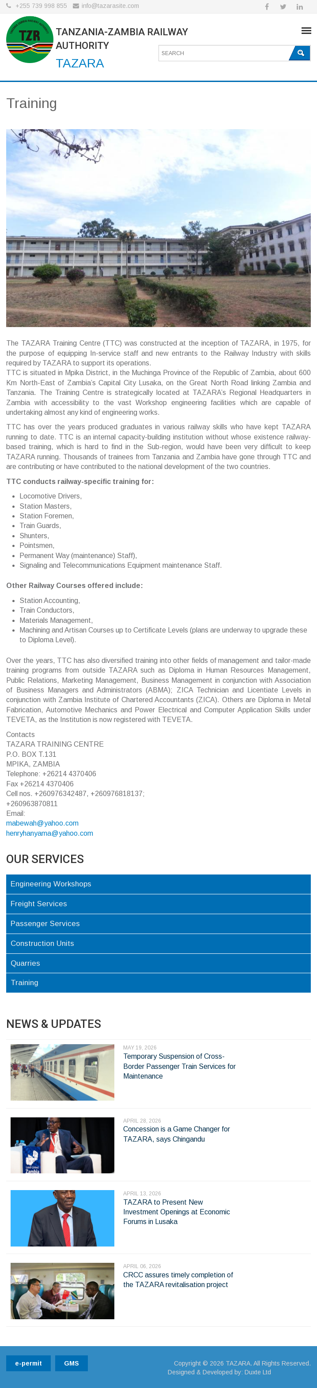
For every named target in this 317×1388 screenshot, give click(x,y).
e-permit (28, 1363)
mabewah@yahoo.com (42, 823)
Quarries (25, 963)
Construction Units (42, 943)
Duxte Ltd (258, 1372)
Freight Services (39, 904)
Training (24, 983)
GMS (71, 1363)
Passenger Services (45, 923)
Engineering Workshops (51, 884)
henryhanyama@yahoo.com (49, 833)
